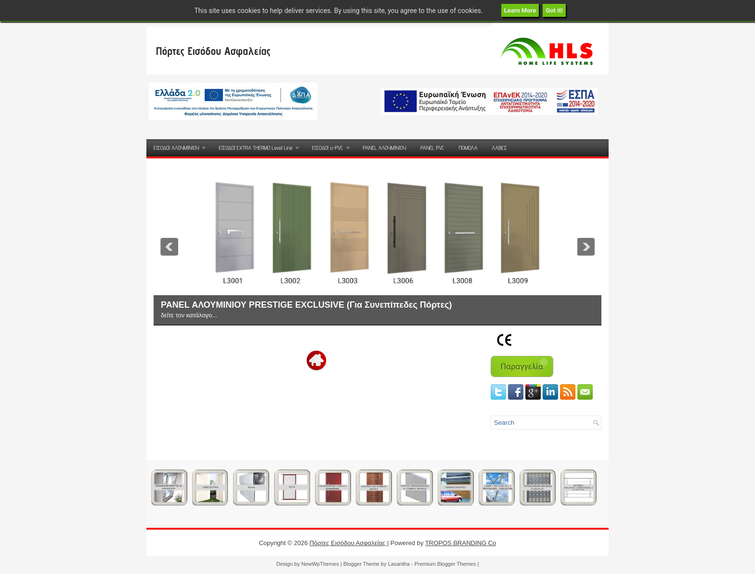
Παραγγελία (522, 366)
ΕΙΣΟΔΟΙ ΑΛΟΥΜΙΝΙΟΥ (182, 145)
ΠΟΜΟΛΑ (467, 147)
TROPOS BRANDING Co (460, 543)
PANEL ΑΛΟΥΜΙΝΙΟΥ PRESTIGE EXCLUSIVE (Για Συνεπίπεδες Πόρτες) (306, 305)
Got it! (554, 10)
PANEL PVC (432, 147)
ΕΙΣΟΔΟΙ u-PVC (333, 145)
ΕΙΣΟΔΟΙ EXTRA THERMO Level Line (262, 145)
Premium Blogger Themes (445, 564)
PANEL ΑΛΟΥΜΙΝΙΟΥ (384, 147)
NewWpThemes (320, 564)
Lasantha (399, 564)
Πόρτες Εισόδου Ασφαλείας (213, 51)
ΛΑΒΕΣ (499, 147)
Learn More (520, 10)
